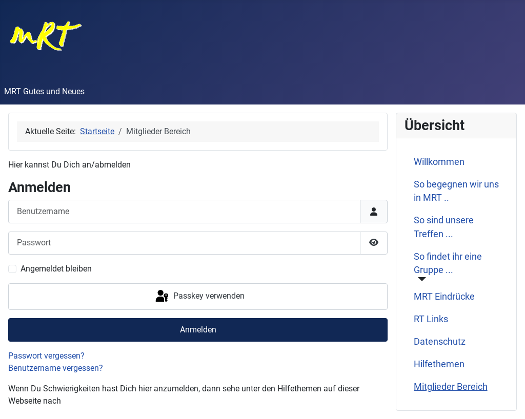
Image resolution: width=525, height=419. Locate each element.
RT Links (431, 319)
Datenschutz (440, 342)
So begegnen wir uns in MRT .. (456, 191)
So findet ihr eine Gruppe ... (448, 263)
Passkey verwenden (199, 296)
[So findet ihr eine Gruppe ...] (420, 279)
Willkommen (439, 162)
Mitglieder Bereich (451, 387)
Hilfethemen (439, 364)
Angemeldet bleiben (56, 269)
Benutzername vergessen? (55, 368)
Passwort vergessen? (46, 356)
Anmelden (198, 329)
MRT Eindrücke (444, 296)
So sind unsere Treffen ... (444, 227)
